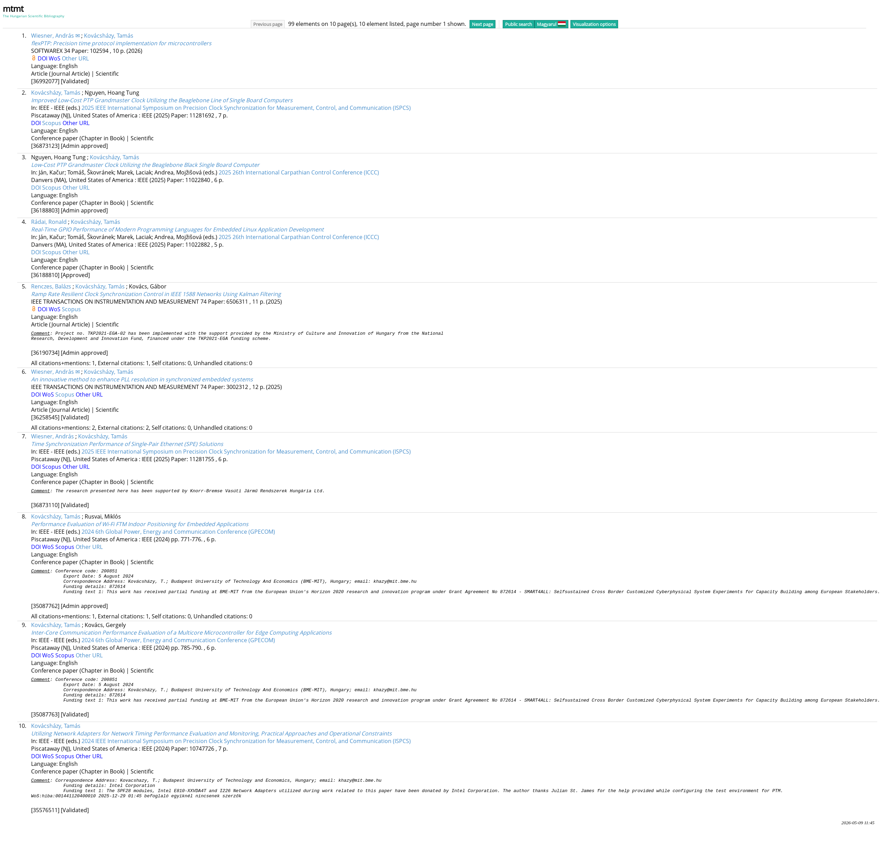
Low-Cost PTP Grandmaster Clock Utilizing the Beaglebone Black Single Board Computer (145, 165)
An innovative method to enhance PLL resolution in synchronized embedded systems (142, 381)
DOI (43, 58)
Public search (518, 24)
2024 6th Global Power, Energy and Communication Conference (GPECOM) (178, 535)
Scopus (52, 123)
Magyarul (551, 24)
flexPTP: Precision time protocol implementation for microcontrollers (121, 43)
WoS (55, 58)
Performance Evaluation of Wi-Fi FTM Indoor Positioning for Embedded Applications (139, 527)
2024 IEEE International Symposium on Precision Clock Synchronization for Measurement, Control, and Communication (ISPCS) (246, 754)
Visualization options (594, 24)
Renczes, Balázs (51, 286)
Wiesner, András (52, 438)
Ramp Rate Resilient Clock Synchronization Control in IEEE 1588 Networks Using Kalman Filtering (156, 294)
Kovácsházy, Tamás (108, 35)
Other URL (75, 58)
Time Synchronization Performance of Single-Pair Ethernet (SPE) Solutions (127, 446)
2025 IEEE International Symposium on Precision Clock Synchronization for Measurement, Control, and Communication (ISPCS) (246, 108)
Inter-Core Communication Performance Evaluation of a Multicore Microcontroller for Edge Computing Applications (181, 641)
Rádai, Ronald (49, 222)
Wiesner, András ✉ (55, 35)
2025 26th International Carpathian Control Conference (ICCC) (299, 172)
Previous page (267, 24)
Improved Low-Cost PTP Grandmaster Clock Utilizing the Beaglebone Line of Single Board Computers (162, 100)
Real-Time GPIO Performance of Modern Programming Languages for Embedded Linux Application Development (177, 229)
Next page (482, 24)
